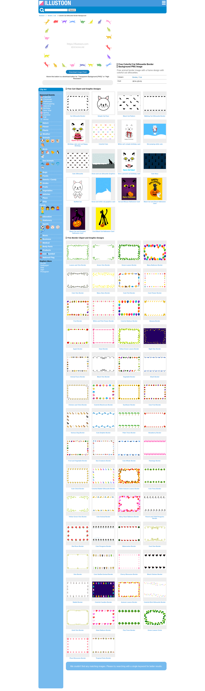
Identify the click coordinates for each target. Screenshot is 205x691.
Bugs (45, 172)
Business (47, 239)
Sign (42, 269)
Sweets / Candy (49, 180)
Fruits (45, 187)
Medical (46, 243)
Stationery (47, 220)
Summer (46, 115)
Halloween (47, 101)
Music (45, 235)
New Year (47, 110)
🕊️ (42, 156)
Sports (46, 224)
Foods (45, 176)
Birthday (46, 108)
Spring (46, 113)
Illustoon (42, 15)
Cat (55, 15)
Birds (45, 149)
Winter (46, 119)
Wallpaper (44, 265)
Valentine (47, 106)
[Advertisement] (142, 40)
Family (43, 205)
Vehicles (46, 194)
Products (47, 250)
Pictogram (44, 272)
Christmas (47, 99)
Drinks (46, 183)
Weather (46, 134)
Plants (45, 130)
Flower (46, 127)
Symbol (51, 254)
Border (50, 15)
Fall (44, 117)
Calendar (47, 97)
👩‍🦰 (58, 208)
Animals (46, 138)
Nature (46, 123)
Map (42, 267)
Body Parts (48, 246)
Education (47, 217)
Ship (45, 202)
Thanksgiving (48, 104)
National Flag (48, 257)
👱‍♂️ (42, 212)
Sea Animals (48, 161)
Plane (45, 198)
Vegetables (47, 191)
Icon (45, 254)
